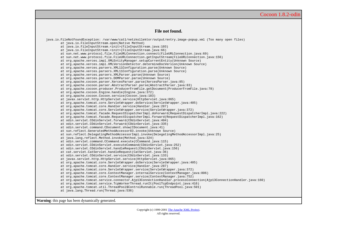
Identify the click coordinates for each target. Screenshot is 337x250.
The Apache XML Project (183, 240)
